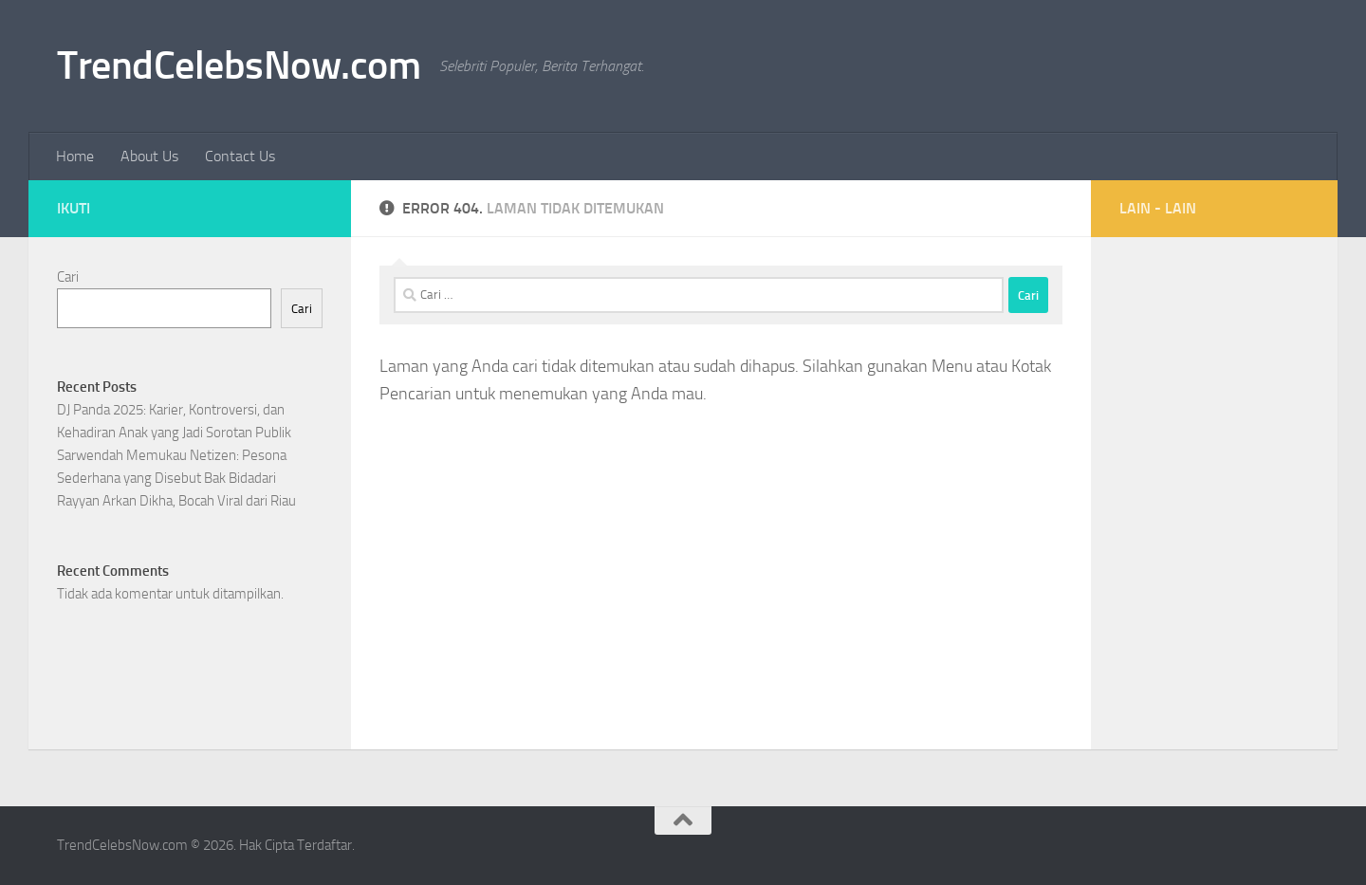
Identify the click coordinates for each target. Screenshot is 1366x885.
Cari (68, 277)
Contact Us (240, 156)
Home (75, 156)
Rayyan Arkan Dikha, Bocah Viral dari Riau (176, 500)
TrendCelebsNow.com (238, 65)
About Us (149, 156)
